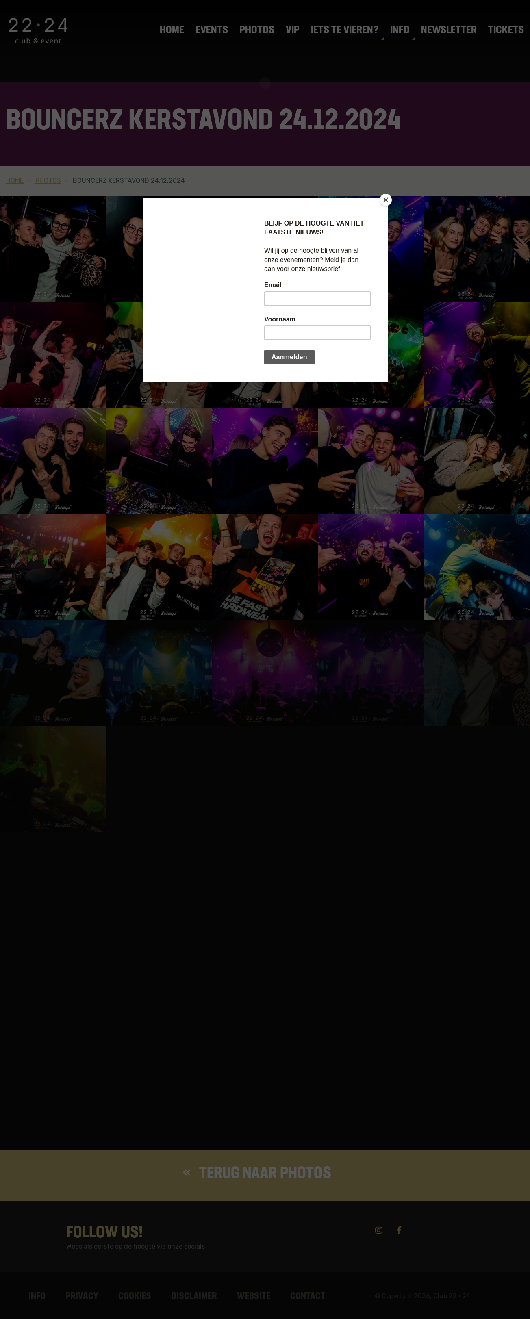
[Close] (386, 200)
